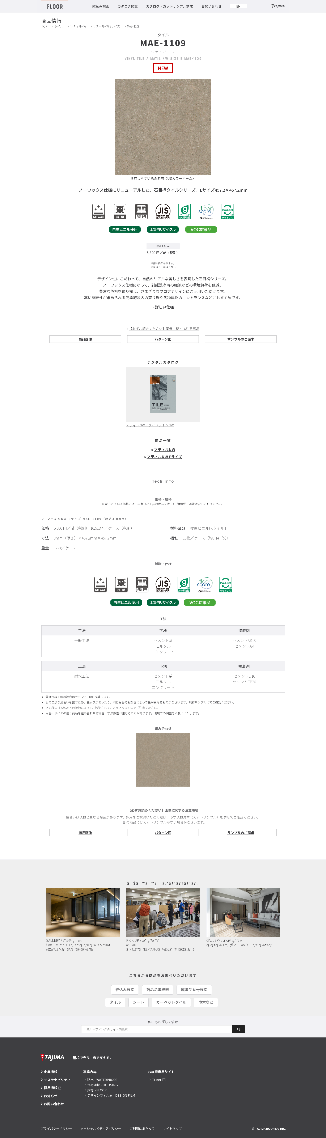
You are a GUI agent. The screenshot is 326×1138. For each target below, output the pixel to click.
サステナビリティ (57, 1079)
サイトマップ (172, 1128)
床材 (97, 1090)
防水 (102, 1079)
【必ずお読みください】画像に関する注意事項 (164, 328)
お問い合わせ (212, 6)
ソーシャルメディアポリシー (100, 1128)
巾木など (205, 1002)
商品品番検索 (157, 989)
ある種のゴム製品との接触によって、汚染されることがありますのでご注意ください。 (103, 708)
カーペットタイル (171, 1002)
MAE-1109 (133, 26)
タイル (58, 26)
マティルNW (78, 26)
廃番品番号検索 (194, 989)
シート (138, 1002)
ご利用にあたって (142, 1128)
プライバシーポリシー (56, 1128)
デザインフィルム (111, 1095)
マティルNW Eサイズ (106, 26)
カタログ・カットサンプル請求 (169, 6)
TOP (44, 26)
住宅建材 (102, 1085)
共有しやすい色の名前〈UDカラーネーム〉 (163, 178)
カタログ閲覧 (128, 6)
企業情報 (50, 1071)
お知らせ (50, 1095)
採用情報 (50, 1087)
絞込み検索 (100, 6)
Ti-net (156, 1079)
